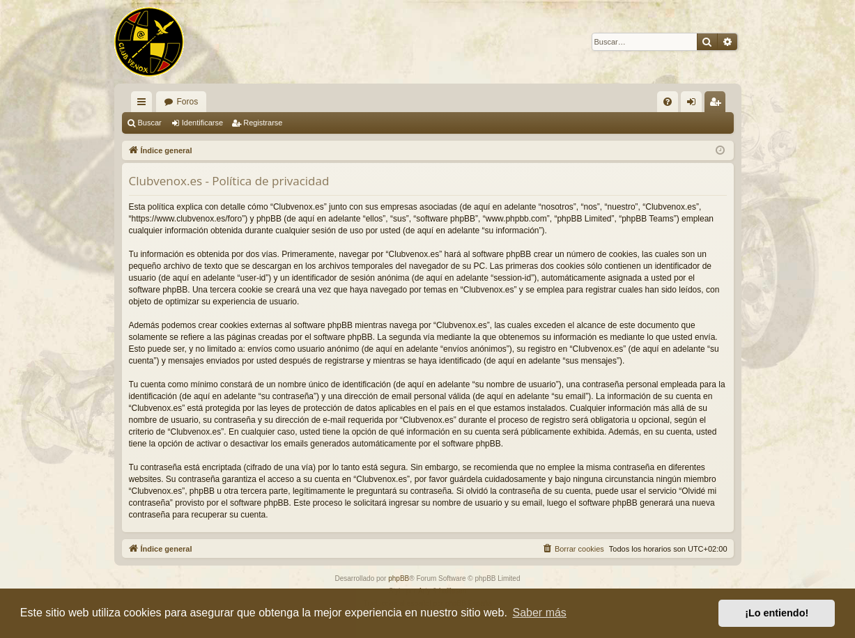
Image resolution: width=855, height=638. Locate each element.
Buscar (150, 122)
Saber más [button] (540, 612)
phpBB (398, 578)
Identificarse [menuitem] (693, 104)
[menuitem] (667, 101)
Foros (188, 102)
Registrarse (262, 122)
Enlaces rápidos (144, 104)
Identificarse (202, 122)
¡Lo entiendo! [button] (776, 612)
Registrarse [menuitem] (717, 104)
